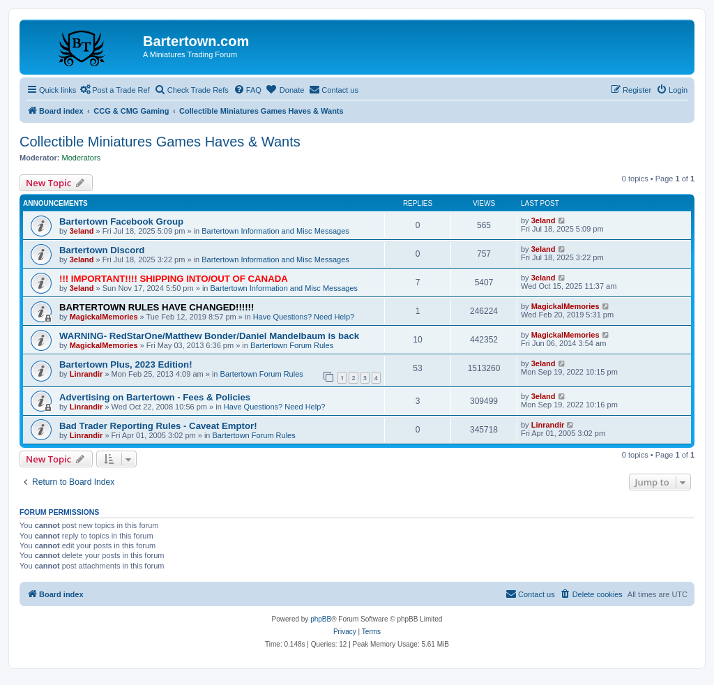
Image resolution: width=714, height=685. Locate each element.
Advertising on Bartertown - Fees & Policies (154, 397)
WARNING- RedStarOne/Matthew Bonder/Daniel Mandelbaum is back (209, 336)
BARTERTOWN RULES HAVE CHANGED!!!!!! (156, 307)
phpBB (320, 619)
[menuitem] (247, 90)
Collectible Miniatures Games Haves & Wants (160, 141)
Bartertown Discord (101, 250)
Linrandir (86, 374)
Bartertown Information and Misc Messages (275, 231)
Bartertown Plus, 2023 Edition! (125, 364)
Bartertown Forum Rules (291, 345)
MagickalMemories (104, 317)
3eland (82, 231)
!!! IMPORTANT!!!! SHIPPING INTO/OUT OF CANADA (173, 278)
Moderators (81, 157)
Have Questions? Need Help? (304, 317)
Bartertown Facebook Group (121, 221)
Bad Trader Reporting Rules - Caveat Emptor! (158, 426)
